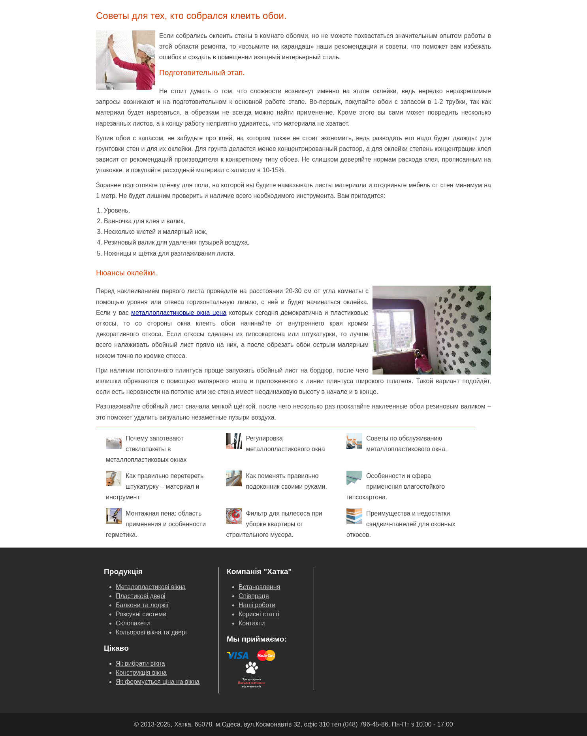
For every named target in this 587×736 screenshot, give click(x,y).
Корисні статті (259, 614)
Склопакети (133, 623)
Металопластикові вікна (151, 587)
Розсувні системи (141, 614)
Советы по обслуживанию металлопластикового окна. (396, 442)
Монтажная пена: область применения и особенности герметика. (156, 523)
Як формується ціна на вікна (157, 681)
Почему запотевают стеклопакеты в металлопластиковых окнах (146, 448)
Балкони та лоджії (142, 605)
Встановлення (259, 587)
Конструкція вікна (141, 672)
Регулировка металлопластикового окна (275, 442)
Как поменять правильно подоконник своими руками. (276, 480)
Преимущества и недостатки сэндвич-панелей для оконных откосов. (400, 523)
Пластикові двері (141, 596)
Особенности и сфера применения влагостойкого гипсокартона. (395, 486)
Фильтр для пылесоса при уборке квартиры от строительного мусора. (274, 523)
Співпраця (254, 596)
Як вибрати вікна (140, 663)
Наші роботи (257, 605)
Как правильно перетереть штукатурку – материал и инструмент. (154, 486)
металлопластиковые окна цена (178, 312)
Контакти (252, 623)
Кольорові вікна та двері (151, 632)
